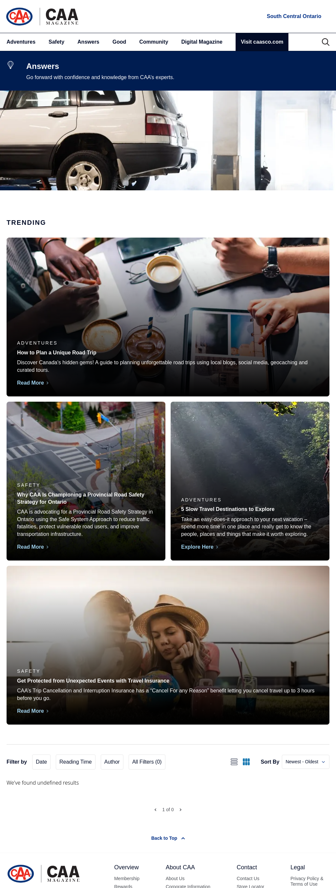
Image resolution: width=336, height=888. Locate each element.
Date (41, 762)
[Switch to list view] (234, 761)
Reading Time (75, 762)
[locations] (293, 16)
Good (119, 42)
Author (112, 762)
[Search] (325, 42)
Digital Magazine (201, 42)
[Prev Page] (155, 810)
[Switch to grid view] (246, 761)
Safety (56, 42)
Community (153, 42)
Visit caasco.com (262, 42)
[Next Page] (181, 810)
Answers (88, 42)
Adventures (21, 42)
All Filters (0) (147, 762)
